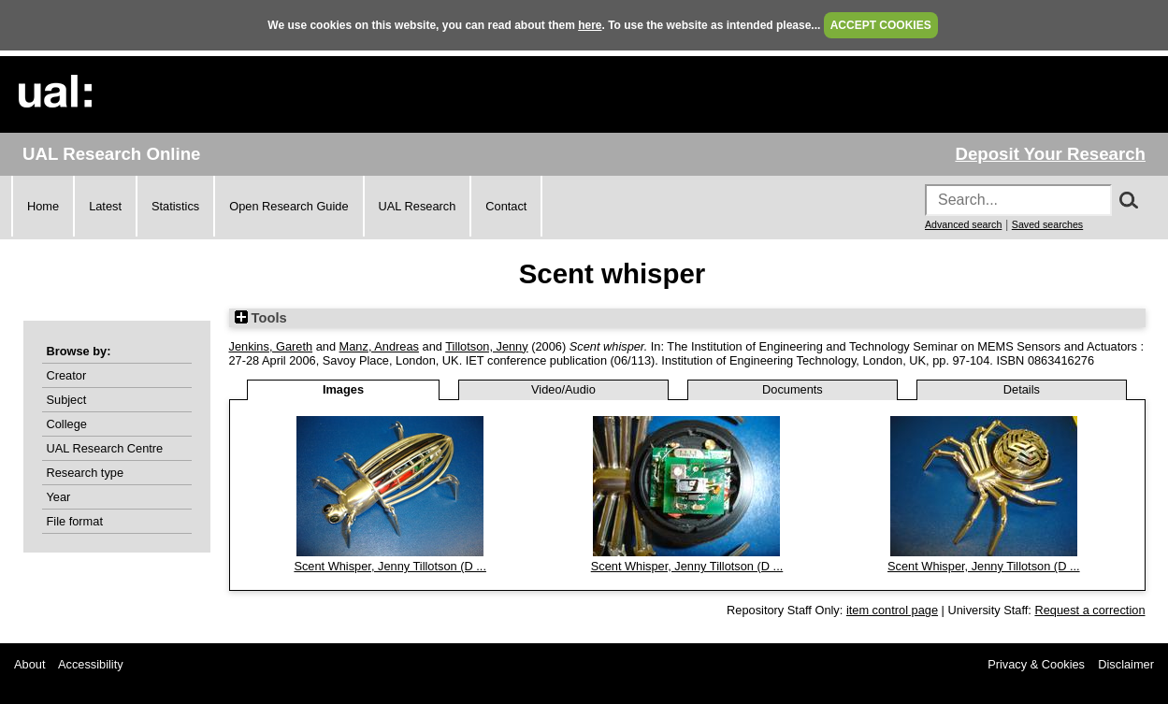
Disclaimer (1126, 664)
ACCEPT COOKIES (880, 25)
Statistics (175, 206)
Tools (261, 317)
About (29, 664)
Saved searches (1047, 224)
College (67, 424)
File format (75, 521)
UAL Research (417, 206)
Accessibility (90, 664)
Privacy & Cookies (1036, 664)
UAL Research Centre (105, 448)
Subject (67, 400)
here (589, 25)
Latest (105, 206)
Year (59, 497)
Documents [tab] (792, 389)
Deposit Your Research (1050, 154)
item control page (892, 610)
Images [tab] (343, 389)
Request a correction (1089, 610)
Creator (67, 375)
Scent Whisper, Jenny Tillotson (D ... (390, 566)
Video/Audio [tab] (563, 389)
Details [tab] (1021, 389)
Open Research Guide (288, 206)
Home (43, 206)
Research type (85, 473)
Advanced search (963, 224)
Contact (505, 206)
